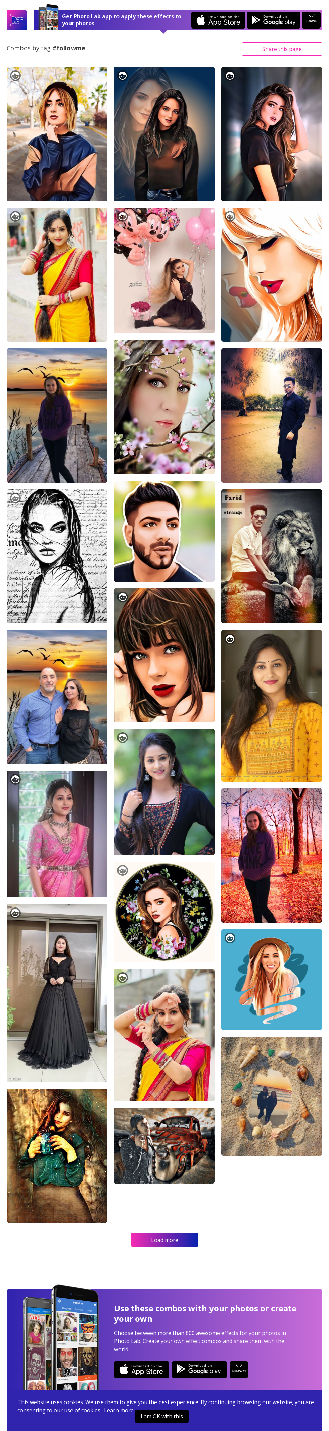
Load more (164, 1240)
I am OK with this (162, 1416)
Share (282, 49)
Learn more (119, 1410)
